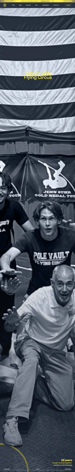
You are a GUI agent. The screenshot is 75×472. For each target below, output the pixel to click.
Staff (36, 5)
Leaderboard (45, 5)
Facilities (28, 5)
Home (13, 5)
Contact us (56, 5)
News (20, 5)
